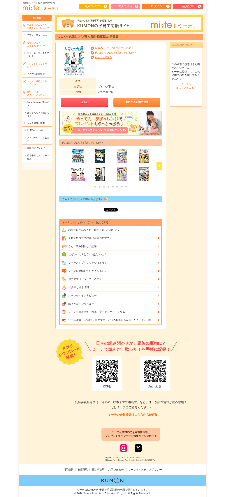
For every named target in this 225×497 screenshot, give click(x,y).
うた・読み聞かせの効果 (79, 246)
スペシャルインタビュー (79, 295)
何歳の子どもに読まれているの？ (114, 48)
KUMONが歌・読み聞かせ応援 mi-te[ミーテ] (40, 6)
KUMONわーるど (35, 130)
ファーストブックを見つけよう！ (84, 262)
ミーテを (186, 86)
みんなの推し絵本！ (37, 123)
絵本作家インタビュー (77, 303)
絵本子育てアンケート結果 (38, 157)
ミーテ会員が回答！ (93, 312)
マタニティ (125, 6)
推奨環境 (82, 469)
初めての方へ (94, 6)
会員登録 (188, 6)
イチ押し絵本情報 (75, 287)
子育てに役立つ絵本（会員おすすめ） (86, 238)
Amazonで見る (103, 57)
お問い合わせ (116, 469)
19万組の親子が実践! (106, 320)
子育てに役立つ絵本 (37, 35)
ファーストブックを (38, 54)
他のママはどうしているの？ (81, 279)
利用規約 (68, 469)
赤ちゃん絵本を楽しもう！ (38, 114)
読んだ (84, 102)
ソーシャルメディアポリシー (145, 469)
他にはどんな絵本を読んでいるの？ (115, 52)
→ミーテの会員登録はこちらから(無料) (131, 414)
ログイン (157, 6)
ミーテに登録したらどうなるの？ (84, 271)
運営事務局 (98, 469)
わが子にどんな (90, 229)
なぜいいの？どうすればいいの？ (84, 254)
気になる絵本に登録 (137, 102)
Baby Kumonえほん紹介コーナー (38, 104)
